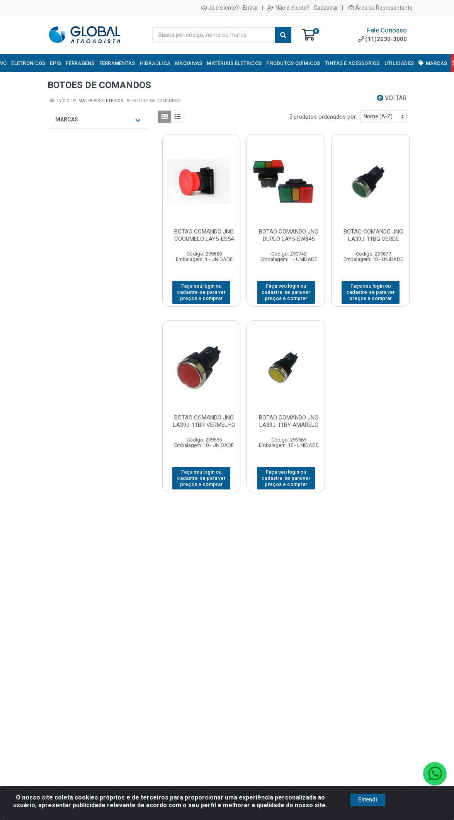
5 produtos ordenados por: (323, 116)
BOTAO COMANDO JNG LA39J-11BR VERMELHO (204, 421)
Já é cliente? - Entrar (229, 7)
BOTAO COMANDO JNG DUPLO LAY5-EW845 (288, 235)
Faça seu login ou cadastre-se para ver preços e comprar (201, 292)
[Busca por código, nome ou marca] (213, 35)
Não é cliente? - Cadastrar (302, 7)
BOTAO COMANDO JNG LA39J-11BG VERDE (373, 235)
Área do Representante (381, 7)
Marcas (97, 119)
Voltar (391, 98)
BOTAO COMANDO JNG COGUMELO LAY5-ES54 (204, 235)
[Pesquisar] (283, 35)
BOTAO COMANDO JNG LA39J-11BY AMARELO (288, 421)
